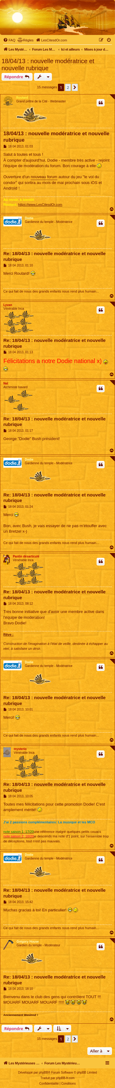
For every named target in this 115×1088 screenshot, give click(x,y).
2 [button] (68, 87)
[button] (75, 87)
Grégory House (28, 941)
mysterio (20, 749)
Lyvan (7, 305)
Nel (5, 383)
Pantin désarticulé (26, 556)
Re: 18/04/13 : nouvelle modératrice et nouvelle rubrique (54, 256)
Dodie (29, 218)
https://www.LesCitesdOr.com (40, 204)
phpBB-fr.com (65, 1078)
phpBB (43, 1072)
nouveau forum (44, 176)
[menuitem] (9, 40)
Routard (22, 97)
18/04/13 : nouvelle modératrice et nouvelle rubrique (48, 64)
